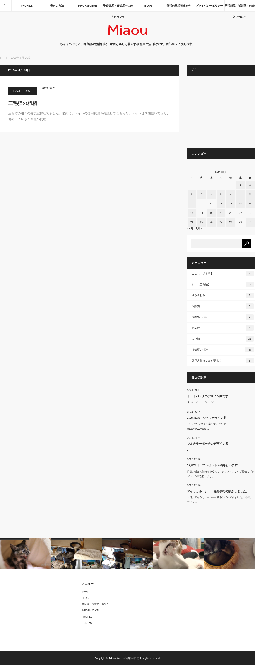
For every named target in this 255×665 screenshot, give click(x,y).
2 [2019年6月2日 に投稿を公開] (250, 184)
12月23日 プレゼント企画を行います (212, 465)
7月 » (199, 228)
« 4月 (190, 228)
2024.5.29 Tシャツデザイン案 (206, 418)
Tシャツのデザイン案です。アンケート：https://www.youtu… (210, 426)
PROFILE (27, 5)
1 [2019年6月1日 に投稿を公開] (240, 184)
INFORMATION (87, 5)
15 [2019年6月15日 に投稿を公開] (240, 203)
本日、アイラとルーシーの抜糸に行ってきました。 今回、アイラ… (220, 499)
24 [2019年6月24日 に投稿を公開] (191, 222)
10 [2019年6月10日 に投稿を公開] (191, 203)
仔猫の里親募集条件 (179, 5)
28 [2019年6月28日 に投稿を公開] (230, 222)
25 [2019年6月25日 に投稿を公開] (201, 222)
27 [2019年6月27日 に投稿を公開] (220, 222)
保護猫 (223, 306)
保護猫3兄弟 (223, 317)
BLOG (148, 5)
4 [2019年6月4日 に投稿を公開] (201, 194)
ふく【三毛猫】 (223, 284)
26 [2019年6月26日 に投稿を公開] (211, 222)
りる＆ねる (223, 295)
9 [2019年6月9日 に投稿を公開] (250, 194)
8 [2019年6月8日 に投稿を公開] (240, 194)
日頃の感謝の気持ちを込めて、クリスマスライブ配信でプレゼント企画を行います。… (220, 474)
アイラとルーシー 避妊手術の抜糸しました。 (218, 491)
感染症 (223, 328)
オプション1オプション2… (202, 402)
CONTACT (88, 622)
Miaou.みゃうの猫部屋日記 (124, 658)
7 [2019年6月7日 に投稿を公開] (230, 194)
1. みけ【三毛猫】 (23, 91)
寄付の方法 (57, 5)
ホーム (85, 591)
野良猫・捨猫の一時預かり (97, 604)
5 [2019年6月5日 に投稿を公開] (211, 194)
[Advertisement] (221, 114)
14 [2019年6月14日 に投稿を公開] (230, 203)
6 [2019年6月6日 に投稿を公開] (220, 194)
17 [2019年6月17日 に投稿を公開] (191, 212)
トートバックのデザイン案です (207, 396)
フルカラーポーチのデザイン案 (207, 443)
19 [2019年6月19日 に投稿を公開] (211, 212)
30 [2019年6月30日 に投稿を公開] (250, 222)
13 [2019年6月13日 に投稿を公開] (220, 203)
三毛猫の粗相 (25, 103)
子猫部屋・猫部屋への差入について (118, 7)
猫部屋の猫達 (223, 349)
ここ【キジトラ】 (223, 273)
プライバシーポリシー (209, 5)
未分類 (223, 339)
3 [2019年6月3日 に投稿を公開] (191, 194)
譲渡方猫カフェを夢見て (223, 360)
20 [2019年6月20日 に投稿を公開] (220, 212)
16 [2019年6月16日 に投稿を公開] (250, 203)
